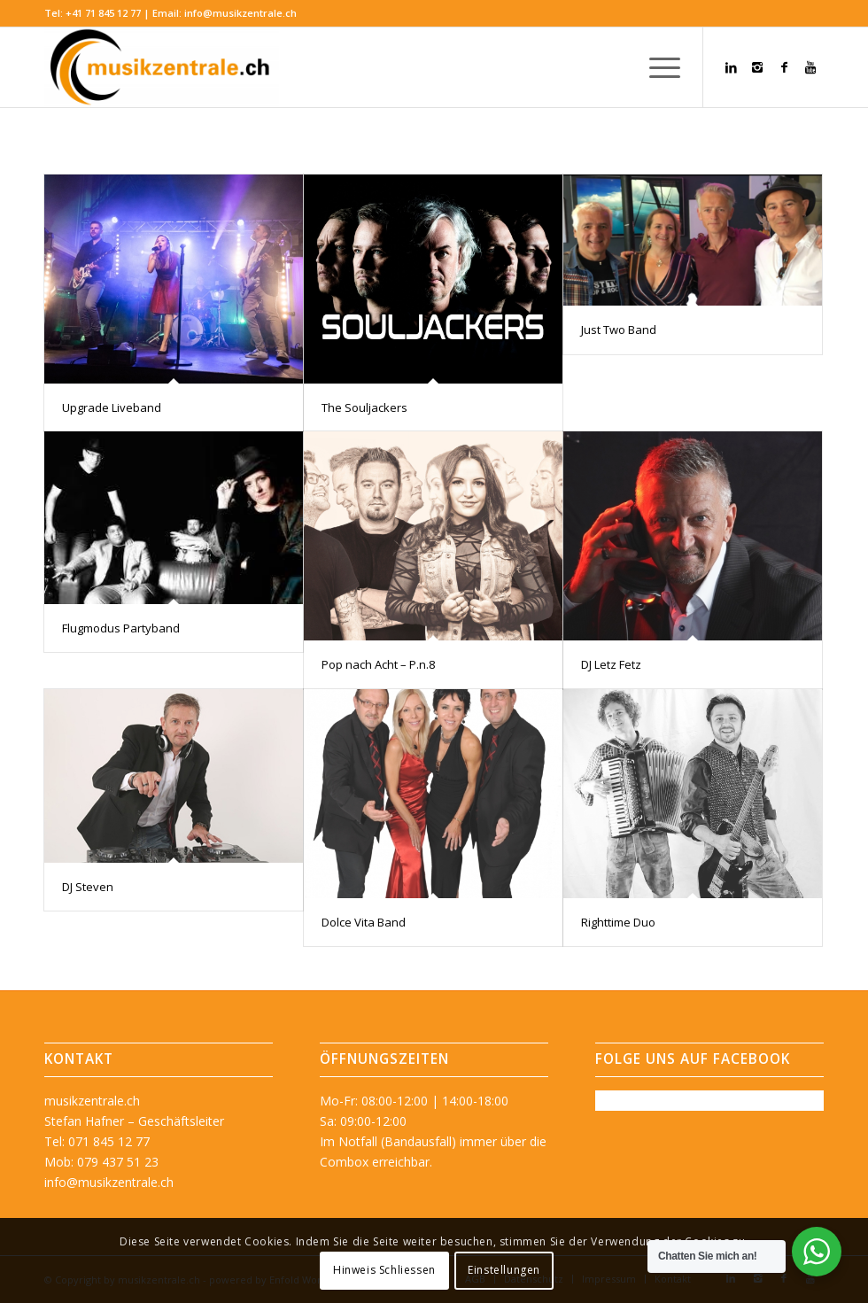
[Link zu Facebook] (784, 67)
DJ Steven (87, 887)
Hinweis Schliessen (384, 1269)
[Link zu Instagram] (757, 67)
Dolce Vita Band (364, 922)
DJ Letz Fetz (611, 664)
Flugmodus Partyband (121, 628)
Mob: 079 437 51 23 (101, 1161)
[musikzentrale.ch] (161, 67)
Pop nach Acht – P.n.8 (378, 664)
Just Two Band (618, 329)
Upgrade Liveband (111, 407)
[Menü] (656, 67)
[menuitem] (656, 67)
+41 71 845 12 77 (103, 12)
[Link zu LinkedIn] (730, 67)
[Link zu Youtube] (810, 67)
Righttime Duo (618, 922)
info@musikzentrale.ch (240, 12)
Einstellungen (504, 1269)
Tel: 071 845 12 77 (97, 1141)
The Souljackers (364, 407)
